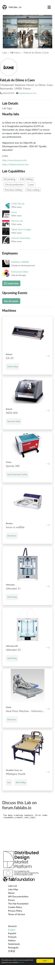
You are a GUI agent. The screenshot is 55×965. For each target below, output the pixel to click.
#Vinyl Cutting (12, 367)
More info (21, 962)
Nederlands (14, 943)
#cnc (9, 782)
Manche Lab (17, 221)
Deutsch (12, 926)
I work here (11, 283)
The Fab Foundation (18, 903)
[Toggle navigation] (49, 7)
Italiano (12, 940)
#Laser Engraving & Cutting (17, 474)
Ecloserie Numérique (21, 238)
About (11, 892)
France (15, 52)
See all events (11, 301)
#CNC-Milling (21, 782)
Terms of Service (16, 914)
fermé (14, 212)
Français (12, 936)
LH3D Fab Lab (17, 203)
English (11, 929)
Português (13, 947)
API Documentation (18, 896)
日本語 (11, 951)
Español (12, 933)
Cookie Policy (15, 907)
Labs (4, 52)
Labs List (12, 885)
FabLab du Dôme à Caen (36, 52)
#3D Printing (12, 597)
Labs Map (13, 889)
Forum (11, 900)
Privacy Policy (15, 910)
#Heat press (11, 719)
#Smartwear (11, 536)
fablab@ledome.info (28, 93)
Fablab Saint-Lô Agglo (21, 229)
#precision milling (13, 421)
